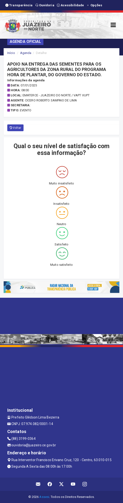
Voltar (15, 128)
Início (11, 53)
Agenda (26, 53)
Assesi (44, 497)
